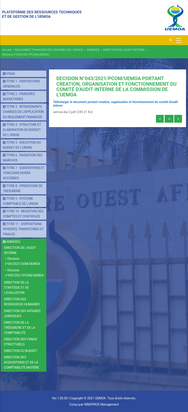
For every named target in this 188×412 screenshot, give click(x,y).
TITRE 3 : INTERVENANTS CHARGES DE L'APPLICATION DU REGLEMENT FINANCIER (23, 112)
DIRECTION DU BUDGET (20, 351)
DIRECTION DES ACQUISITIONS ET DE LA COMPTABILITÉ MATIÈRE (21, 362)
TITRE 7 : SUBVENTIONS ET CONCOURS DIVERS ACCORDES (23, 173)
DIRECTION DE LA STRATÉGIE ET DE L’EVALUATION (16, 287)
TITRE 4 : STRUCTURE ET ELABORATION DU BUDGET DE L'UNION (22, 130)
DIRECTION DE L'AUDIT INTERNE (124, 49)
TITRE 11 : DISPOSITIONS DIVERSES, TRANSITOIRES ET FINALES (23, 229)
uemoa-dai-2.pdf (64, 112)
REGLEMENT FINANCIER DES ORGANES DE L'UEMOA (49, 49)
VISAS (10, 73)
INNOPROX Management (101, 404)
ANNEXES (93, 49)
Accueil (6, 49)
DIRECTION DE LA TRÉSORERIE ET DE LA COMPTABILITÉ (19, 328)
